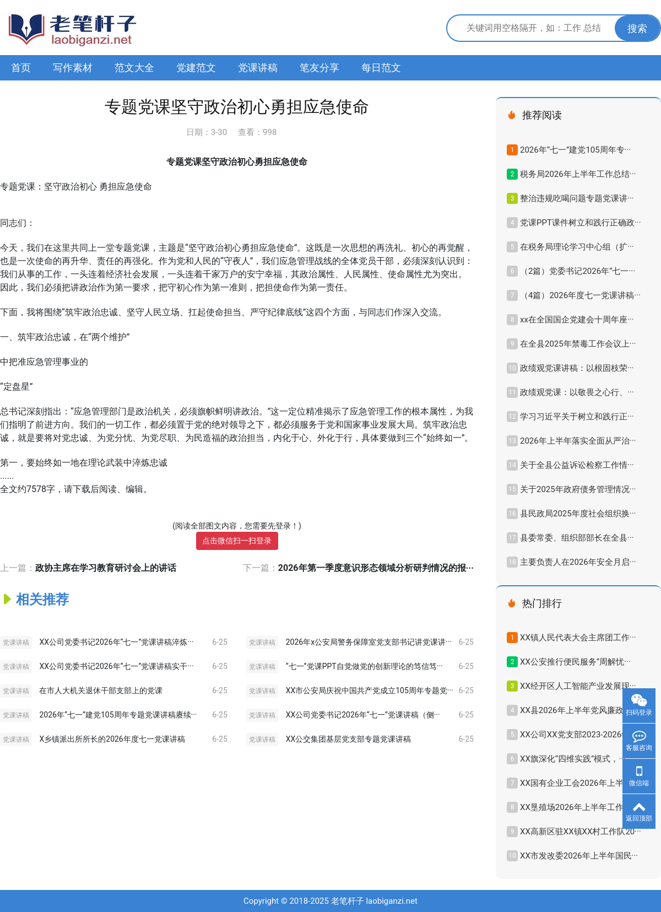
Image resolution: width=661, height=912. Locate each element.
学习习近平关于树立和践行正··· (577, 417)
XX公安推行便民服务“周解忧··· (575, 662)
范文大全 (134, 67)
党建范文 (196, 67)
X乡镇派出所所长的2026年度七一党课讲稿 (112, 739)
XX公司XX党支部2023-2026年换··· (582, 735)
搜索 (637, 28)
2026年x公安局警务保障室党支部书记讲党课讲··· (369, 642)
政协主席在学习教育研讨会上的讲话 (105, 568)
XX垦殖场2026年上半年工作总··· (579, 807)
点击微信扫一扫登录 (237, 540)
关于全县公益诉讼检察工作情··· (577, 465)
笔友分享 (319, 67)
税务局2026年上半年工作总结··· (578, 174)
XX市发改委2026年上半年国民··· (579, 856)
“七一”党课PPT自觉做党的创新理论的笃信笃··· (364, 666)
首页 (21, 67)
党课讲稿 (258, 67)
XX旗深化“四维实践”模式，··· (572, 759)
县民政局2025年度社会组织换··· (578, 514)
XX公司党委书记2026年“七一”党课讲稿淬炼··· (116, 642)
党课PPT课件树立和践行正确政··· (580, 223)
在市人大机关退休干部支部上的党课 (100, 690)
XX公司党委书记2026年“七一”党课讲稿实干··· (116, 666)
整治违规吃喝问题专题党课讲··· (577, 198)
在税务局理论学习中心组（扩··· (577, 247)
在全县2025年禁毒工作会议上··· (578, 344)
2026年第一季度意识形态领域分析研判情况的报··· (376, 568)
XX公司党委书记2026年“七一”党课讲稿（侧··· (363, 714)
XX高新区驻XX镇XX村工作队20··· (580, 832)
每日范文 (381, 67)
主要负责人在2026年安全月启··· (578, 562)
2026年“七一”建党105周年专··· (575, 150)
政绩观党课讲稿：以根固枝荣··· (577, 368)
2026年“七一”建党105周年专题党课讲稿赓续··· (118, 714)
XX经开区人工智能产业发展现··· (578, 686)
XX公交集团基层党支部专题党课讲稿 (348, 739)
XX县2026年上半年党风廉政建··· (579, 710)
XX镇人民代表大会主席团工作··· (578, 638)
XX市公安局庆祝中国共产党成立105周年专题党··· (369, 690)
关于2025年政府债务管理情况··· (578, 489)
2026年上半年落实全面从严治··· (578, 441)
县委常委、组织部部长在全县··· (577, 538)
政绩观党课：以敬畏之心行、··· (577, 392)
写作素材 (73, 67)
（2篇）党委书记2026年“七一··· (577, 271)
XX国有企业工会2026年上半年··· (579, 783)
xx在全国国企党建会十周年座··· (577, 320)
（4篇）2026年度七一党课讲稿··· (580, 295)
